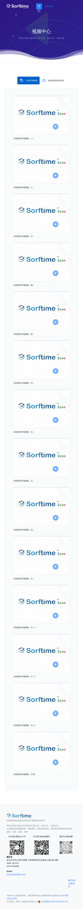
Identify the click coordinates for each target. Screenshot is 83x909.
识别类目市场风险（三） (24, 236)
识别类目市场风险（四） (24, 285)
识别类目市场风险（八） (24, 481)
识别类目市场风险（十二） (25, 676)
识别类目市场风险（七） (24, 432)
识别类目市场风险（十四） (25, 774)
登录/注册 (49, 6)
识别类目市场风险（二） (24, 187)
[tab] (28, 80)
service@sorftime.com (16, 874)
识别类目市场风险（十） (24, 579)
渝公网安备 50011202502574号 (54, 901)
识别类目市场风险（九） (24, 530)
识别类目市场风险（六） (24, 383)
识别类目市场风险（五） (24, 334)
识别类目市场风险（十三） (25, 725)
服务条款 (72, 880)
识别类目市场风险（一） (24, 138)
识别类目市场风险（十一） (25, 627)
